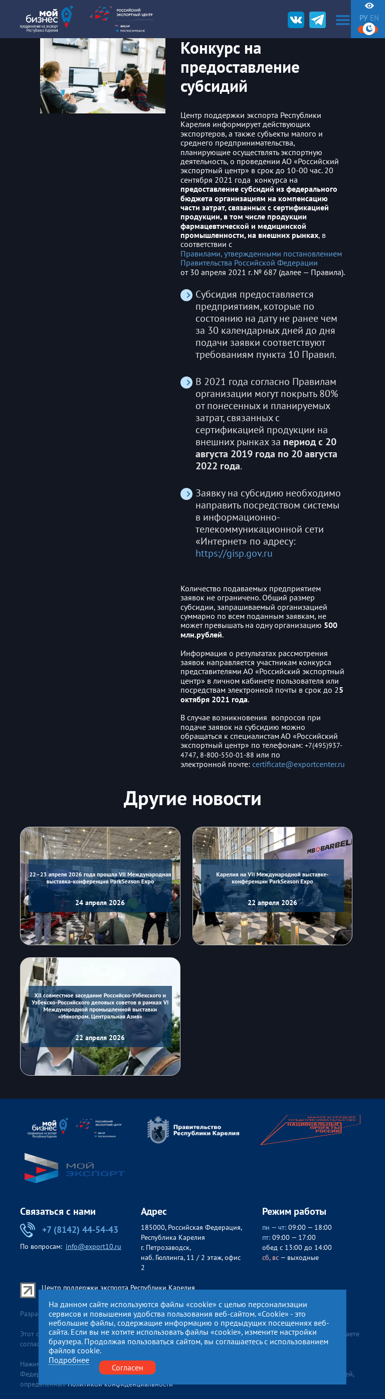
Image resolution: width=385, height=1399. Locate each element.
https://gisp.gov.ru (234, 553)
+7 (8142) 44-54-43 (69, 1229)
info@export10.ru (93, 1246)
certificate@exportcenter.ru (298, 764)
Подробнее (69, 1360)
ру (363, 18)
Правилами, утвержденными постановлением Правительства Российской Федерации (261, 258)
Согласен (127, 1367)
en (374, 18)
